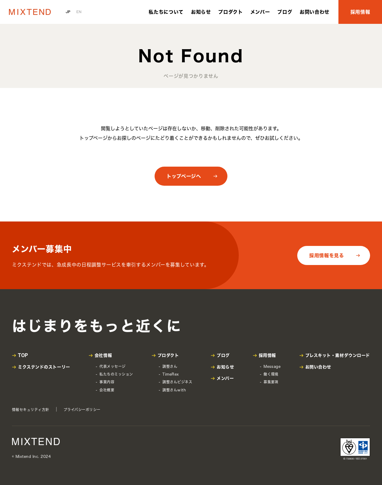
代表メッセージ (112, 366)
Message (272, 366)
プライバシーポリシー (82, 409)
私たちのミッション (116, 374)
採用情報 (360, 12)
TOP (23, 355)
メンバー (260, 12)
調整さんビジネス (177, 382)
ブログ (284, 12)
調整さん (169, 366)
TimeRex (170, 374)
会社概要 (106, 390)
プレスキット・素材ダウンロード (337, 355)
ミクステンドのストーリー (44, 367)
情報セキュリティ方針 (30, 409)
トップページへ (184, 176)
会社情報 (103, 355)
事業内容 (106, 382)
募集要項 (271, 382)
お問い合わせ (314, 12)
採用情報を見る (326, 255)
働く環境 (271, 374)
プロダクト (230, 12)
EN (78, 11)
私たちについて (166, 12)
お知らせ (201, 12)
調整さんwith (174, 390)
